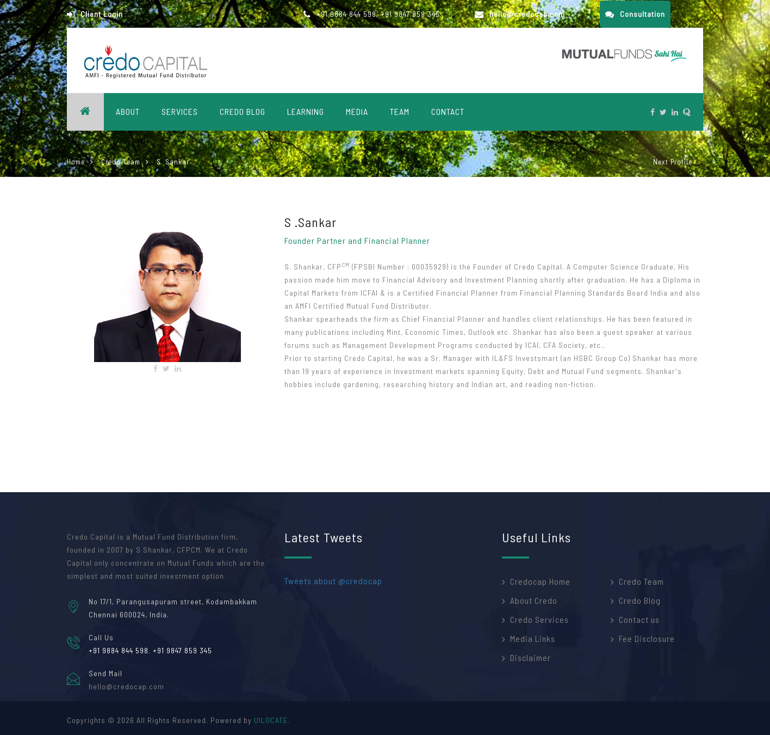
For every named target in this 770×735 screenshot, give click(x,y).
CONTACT (447, 111)
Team (399, 111)
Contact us (639, 619)
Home (76, 161)
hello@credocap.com (520, 14)
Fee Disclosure (647, 638)
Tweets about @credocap (333, 580)
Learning (305, 111)
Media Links (532, 638)
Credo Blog (640, 600)
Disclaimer (530, 657)
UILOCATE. (272, 720)
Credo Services (539, 619)
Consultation (635, 14)
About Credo (533, 600)
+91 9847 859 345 (410, 14)
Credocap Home (540, 581)
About (128, 111)
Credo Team (120, 161)
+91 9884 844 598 (346, 14)
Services (180, 111)
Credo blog (242, 111)
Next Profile (672, 161)
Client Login (95, 14)
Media (357, 111)
